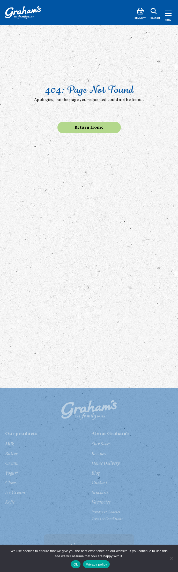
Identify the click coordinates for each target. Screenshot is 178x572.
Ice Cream (15, 492)
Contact (99, 483)
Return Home (89, 128)
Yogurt (11, 473)
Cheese (12, 483)
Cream (12, 463)
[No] (171, 558)
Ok (75, 564)
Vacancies (101, 502)
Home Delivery (106, 463)
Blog (96, 473)
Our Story (101, 444)
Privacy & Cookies (106, 512)
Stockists (100, 492)
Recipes (99, 454)
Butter (11, 454)
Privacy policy (96, 564)
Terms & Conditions (107, 519)
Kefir (10, 502)
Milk (9, 444)
